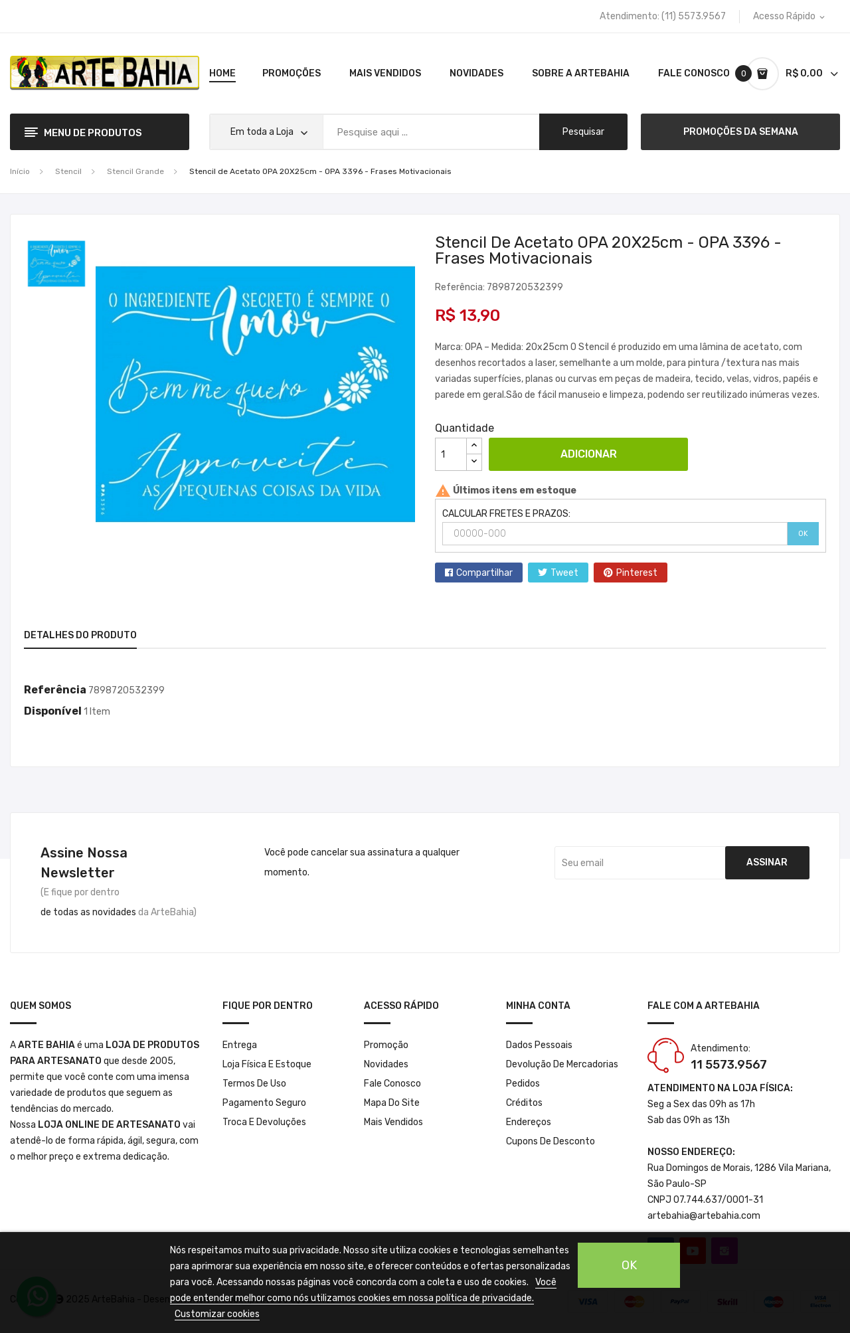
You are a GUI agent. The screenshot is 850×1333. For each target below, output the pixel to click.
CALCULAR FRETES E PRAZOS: (506, 513)
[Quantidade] (451, 454)
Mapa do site (392, 1103)
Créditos (524, 1103)
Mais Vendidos (393, 1122)
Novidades (386, 1064)
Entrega (239, 1045)
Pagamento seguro (264, 1103)
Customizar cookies (217, 1314)
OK (803, 533)
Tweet (564, 572)
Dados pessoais (539, 1045)
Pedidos (523, 1083)
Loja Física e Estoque (266, 1064)
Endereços (528, 1122)
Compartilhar (484, 572)
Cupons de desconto (550, 1141)
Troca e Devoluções (264, 1122)
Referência (55, 689)
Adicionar (588, 454)
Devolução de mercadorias (562, 1064)
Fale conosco (392, 1083)
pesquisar (583, 131)
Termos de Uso (254, 1083)
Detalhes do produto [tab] (80, 635)
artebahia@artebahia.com (703, 1215)
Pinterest (636, 572)
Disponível (53, 711)
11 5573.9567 (729, 1064)
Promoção (386, 1045)
